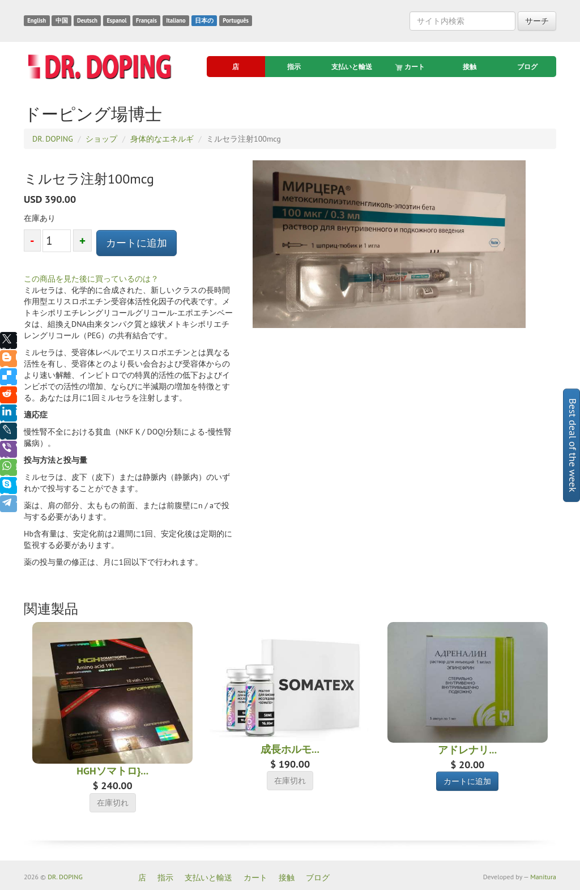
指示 (294, 66)
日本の (204, 20)
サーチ (537, 21)
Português (236, 20)
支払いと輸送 (351, 66)
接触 (469, 66)
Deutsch (87, 20)
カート (411, 66)
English (36, 20)
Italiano (175, 20)
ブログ (527, 66)
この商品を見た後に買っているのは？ (91, 279)
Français (146, 20)
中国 (62, 20)
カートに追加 (136, 242)
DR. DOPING (65, 876)
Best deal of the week (572, 445)
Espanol (116, 20)
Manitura (543, 876)
